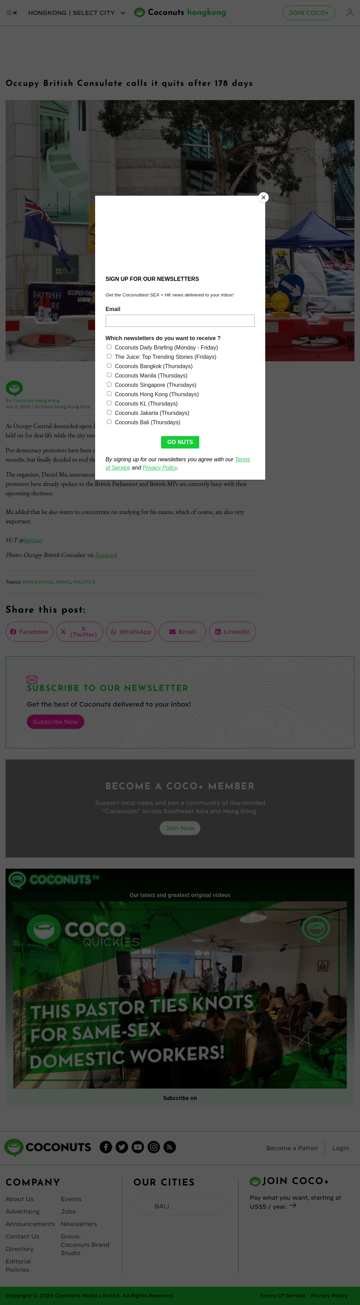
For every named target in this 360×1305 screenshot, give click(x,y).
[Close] (263, 197)
